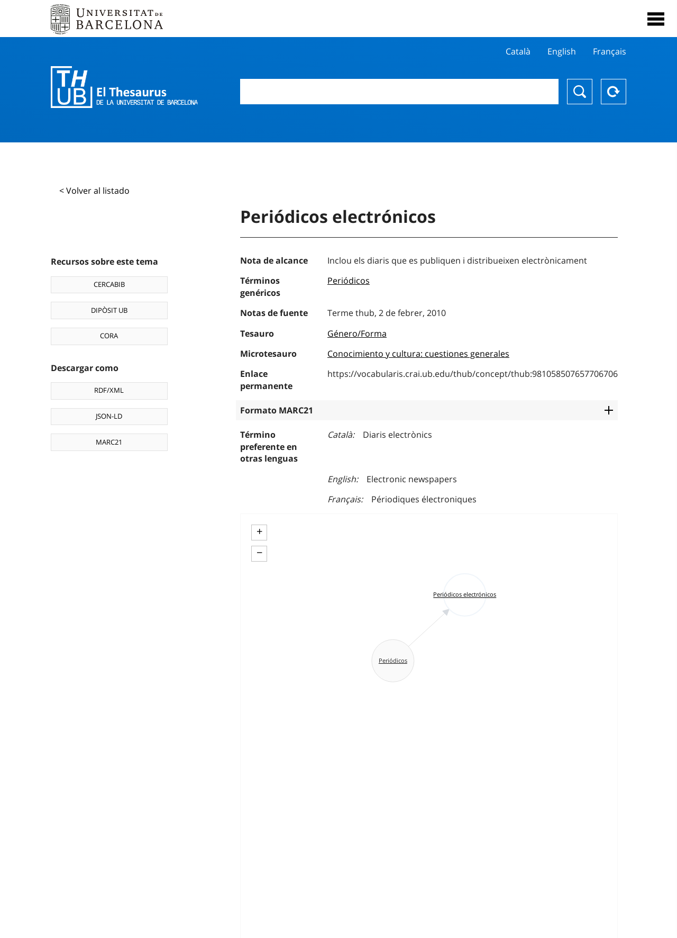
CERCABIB (109, 284)
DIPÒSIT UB (109, 310)
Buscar (579, 91)
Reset (613, 91)
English (561, 51)
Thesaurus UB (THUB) (124, 87)
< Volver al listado (94, 190)
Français (609, 51)
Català (518, 51)
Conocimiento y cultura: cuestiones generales (418, 353)
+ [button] (259, 531)
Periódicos (348, 280)
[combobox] (399, 91)
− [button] (259, 553)
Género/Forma (357, 333)
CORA (109, 335)
